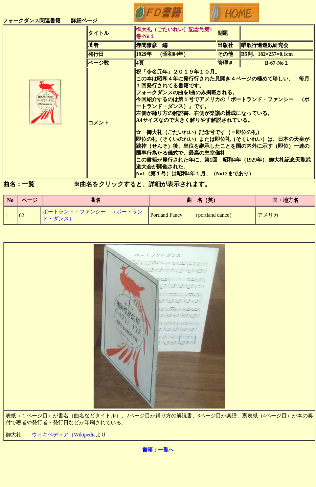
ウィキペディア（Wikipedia (64, 434)
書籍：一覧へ (158, 450)
